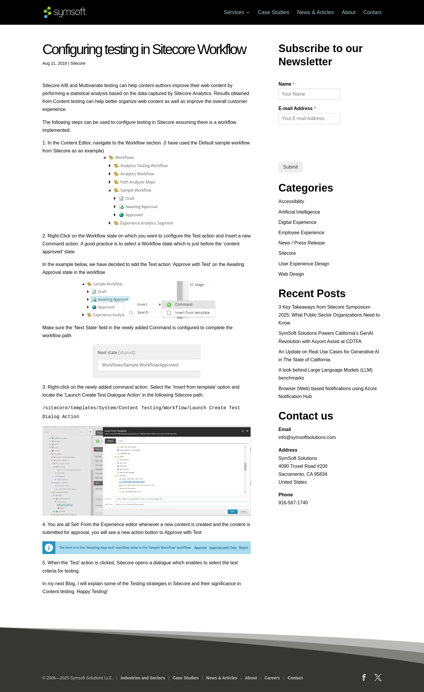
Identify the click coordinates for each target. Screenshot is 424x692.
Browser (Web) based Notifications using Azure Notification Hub (328, 392)
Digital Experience (298, 222)
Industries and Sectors (142, 678)
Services (234, 12)
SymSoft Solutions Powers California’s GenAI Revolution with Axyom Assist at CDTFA (326, 337)
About (348, 12)
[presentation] (323, 152)
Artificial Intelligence (299, 211)
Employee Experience (301, 232)
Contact (372, 12)
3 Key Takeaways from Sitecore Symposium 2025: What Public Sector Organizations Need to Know (329, 315)
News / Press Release (302, 242)
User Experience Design (304, 263)
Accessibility (291, 201)
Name (286, 83)
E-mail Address (297, 108)
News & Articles (315, 12)
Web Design (291, 274)
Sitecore (77, 63)
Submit (290, 166)
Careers (271, 678)
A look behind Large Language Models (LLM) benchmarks (325, 373)
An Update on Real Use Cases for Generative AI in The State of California (329, 355)
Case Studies (273, 12)
